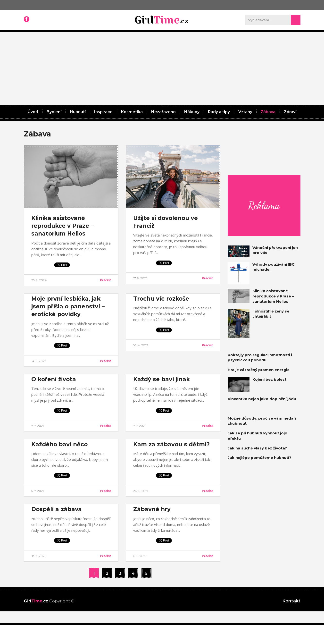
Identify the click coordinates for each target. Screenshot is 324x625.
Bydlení (54, 112)
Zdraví (290, 112)
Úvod (33, 112)
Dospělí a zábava (56, 509)
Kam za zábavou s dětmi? (171, 444)
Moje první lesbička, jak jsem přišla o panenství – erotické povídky (68, 306)
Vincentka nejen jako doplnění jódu (262, 399)
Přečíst (105, 280)
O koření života (53, 379)
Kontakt (291, 601)
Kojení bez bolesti (269, 379)
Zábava (268, 112)
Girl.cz (36, 601)
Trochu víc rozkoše (161, 298)
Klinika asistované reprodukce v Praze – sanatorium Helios (62, 226)
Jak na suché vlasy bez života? (257, 448)
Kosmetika (132, 112)
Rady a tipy (219, 112)
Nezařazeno (163, 112)
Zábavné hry (152, 509)
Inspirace (103, 112)
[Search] (295, 20)
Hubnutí (78, 112)
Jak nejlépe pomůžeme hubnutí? (259, 457)
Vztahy (245, 112)
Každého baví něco (59, 444)
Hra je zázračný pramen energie (259, 369)
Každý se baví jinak (161, 379)
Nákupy (191, 112)
